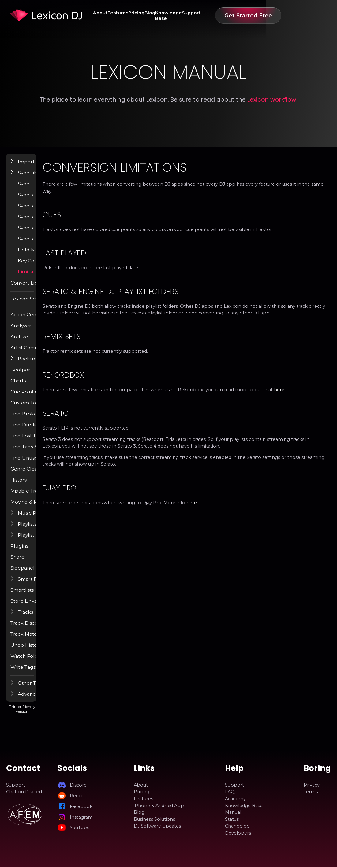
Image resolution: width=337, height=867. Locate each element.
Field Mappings (45, 255)
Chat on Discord (24, 791)
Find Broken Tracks (42, 419)
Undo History (35, 650)
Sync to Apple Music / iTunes (60, 244)
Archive (29, 341)
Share (27, 562)
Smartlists (32, 595)
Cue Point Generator (44, 397)
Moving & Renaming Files (49, 507)
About (103, 15)
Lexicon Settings (39, 304)
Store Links (33, 606)
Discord (78, 785)
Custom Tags (35, 408)
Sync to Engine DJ (48, 211)
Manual (233, 812)
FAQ (230, 791)
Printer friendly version (61, 716)
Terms (311, 791)
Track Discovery (38, 628)
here (185, 410)
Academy (235, 799)
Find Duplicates (38, 430)
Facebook (81, 806)
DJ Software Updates (157, 826)
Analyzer (30, 330)
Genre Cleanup (37, 474)
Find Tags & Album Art (46, 452)
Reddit (77, 795)
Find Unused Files (40, 463)
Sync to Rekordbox (50, 200)
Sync (33, 189)
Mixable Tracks (37, 496)
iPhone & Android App (159, 805)
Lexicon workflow (271, 99)
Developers (238, 833)
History (29, 485)
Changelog (237, 826)
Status (232, 819)
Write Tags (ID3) (38, 672)
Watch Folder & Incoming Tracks (57, 661)
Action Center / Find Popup (51, 319)
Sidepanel (32, 573)
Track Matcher (37, 639)
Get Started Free (296, 15)
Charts (28, 386)
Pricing (151, 15)
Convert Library (38, 288)
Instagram (81, 817)
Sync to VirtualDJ (47, 222)
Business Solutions (154, 819)
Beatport (31, 375)
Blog (170, 15)
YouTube (80, 827)
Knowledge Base (201, 15)
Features (126, 15)
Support (236, 15)
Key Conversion (45, 266)
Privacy (312, 785)
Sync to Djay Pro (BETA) (54, 233)
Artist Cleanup (36, 352)
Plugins (29, 551)
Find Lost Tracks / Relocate (51, 441)
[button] (22, 166)
